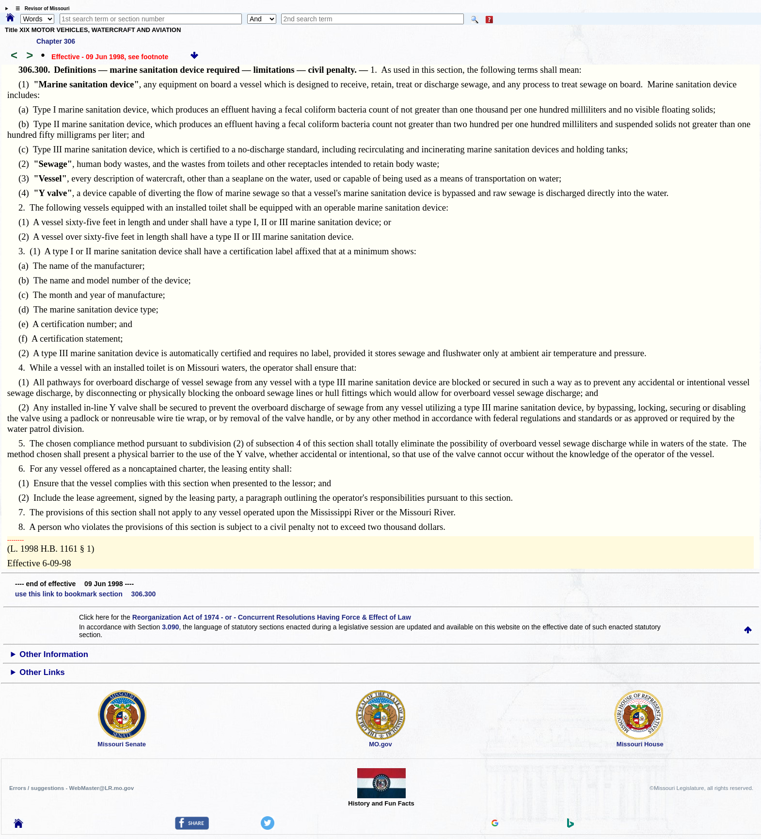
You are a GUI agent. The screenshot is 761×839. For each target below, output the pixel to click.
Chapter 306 (55, 41)
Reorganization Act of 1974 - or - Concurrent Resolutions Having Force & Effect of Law (271, 617)
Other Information (53, 654)
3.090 (170, 627)
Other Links (41, 672)
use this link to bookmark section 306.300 (85, 594)
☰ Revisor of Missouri (40, 8)
